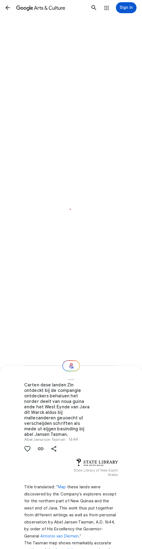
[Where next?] (71, 365)
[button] (7, 7)
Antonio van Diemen (59, 536)
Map (62, 486)
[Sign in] (126, 7)
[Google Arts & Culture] (50, 7)
